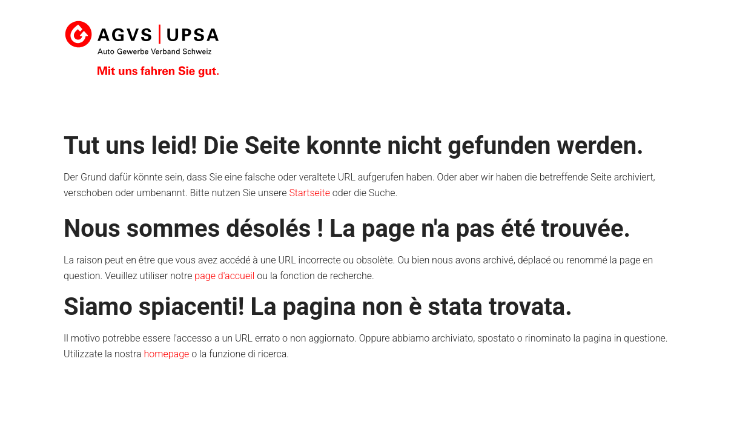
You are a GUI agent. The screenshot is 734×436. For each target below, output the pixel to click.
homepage (167, 354)
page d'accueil (224, 276)
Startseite (309, 193)
